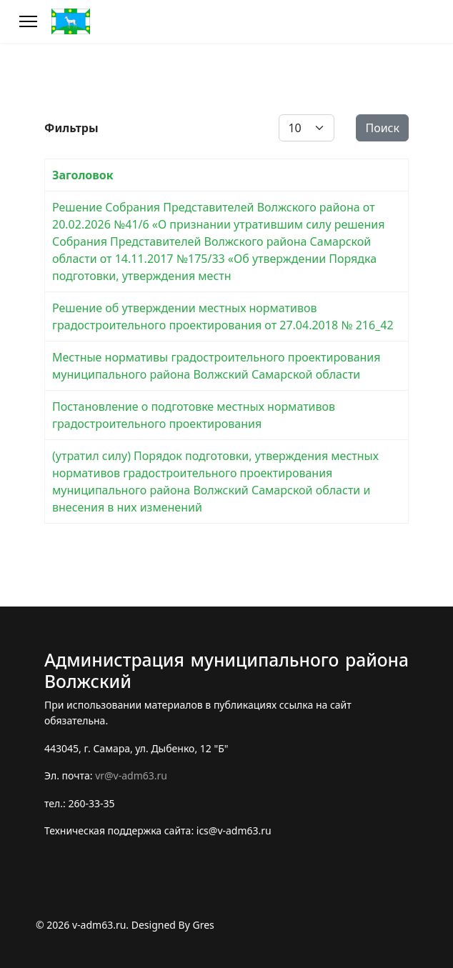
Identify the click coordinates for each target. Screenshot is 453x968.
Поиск (382, 128)
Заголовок (83, 175)
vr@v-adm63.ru (131, 775)
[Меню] (28, 21)
